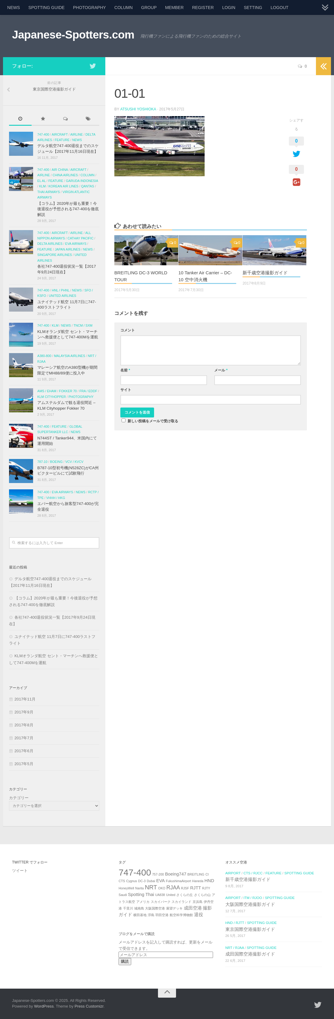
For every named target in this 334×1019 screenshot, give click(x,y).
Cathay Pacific (80, 238)
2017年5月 (23, 764)
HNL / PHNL (60, 290)
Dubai (151, 881)
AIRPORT (233, 873)
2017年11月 (25, 699)
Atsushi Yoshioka (138, 109)
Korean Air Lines (63, 186)
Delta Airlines (50, 243)
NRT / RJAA (234, 948)
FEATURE (62, 140)
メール (220, 370)
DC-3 (142, 881)
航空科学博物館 (181, 915)
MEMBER (174, 7)
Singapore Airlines (54, 255)
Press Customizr (89, 1006)
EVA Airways (76, 243)
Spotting (136, 894)
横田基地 (140, 915)
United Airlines (62, 295)
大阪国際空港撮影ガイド (250, 904)
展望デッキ (174, 908)
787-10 (42, 461)
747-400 (43, 134)
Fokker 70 (68, 391)
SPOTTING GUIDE (46, 7)
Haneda (197, 881)
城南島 (139, 908)
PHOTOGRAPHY (89, 7)
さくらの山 (202, 895)
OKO (161, 888)
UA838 (160, 895)
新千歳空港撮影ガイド (265, 272)
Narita (139, 888)
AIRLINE (76, 134)
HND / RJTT (234, 923)
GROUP (149, 7)
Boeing (56, 461)
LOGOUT (279, 7)
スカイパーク (161, 902)
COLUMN (123, 7)
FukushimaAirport (178, 881)
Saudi (123, 895)
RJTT (195, 887)
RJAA (173, 888)
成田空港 (193, 908)
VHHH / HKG (55, 498)
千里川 (128, 908)
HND (209, 880)
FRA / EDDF (88, 391)
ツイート (20, 870)
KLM (42, 186)
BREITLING (195, 874)
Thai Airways (48, 192)
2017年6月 (23, 751)
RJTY (206, 888)
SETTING (253, 7)
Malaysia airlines (69, 356)
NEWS (13, 7)
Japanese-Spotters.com (73, 35)
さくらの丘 (184, 895)
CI (207, 874)
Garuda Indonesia (82, 181)
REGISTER (203, 7)
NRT (151, 887)
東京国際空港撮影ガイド (250, 929)
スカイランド (181, 902)
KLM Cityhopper (51, 397)
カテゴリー (19, 798)
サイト (125, 390)
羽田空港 (162, 915)
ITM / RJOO (252, 898)
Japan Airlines (67, 249)
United (170, 895)
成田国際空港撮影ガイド (250, 954)
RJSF (185, 888)
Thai (149, 894)
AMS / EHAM (46, 391)
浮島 (151, 915)
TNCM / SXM (82, 325)
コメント (127, 330)
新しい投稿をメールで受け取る (153, 421)
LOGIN (228, 7)
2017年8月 (23, 725)
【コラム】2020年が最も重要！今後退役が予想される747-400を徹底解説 (68, 209)
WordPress (44, 1006)
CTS (122, 881)
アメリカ (143, 902)
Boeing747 (175, 874)
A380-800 (44, 356)
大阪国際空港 (155, 908)
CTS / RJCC (253, 873)
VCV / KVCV (74, 461)
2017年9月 (23, 712)
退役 (198, 914)
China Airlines (65, 175)
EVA (160, 880)
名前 (125, 370)
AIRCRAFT (60, 134)
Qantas (87, 186)
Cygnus (131, 881)
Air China (60, 169)
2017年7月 (23, 738)
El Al (41, 181)
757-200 (158, 874)
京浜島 (198, 902)
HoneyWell (126, 888)
